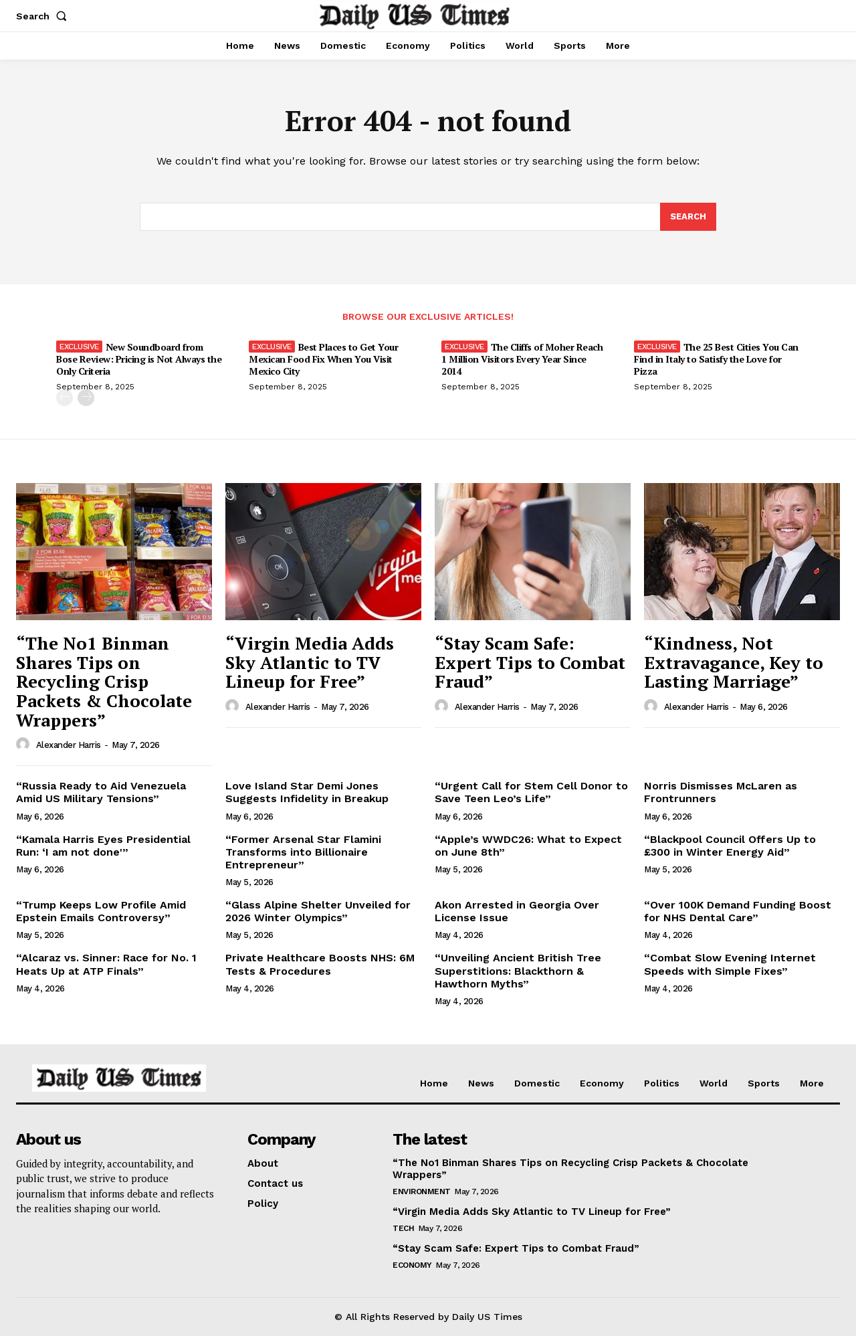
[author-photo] (24, 744)
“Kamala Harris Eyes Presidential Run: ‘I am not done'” (103, 845)
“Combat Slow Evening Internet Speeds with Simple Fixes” (730, 964)
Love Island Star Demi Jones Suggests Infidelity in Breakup (307, 792)
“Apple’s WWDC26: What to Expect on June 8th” (528, 845)
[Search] (688, 217)
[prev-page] (64, 397)
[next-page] (86, 397)
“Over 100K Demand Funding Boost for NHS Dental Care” (737, 911)
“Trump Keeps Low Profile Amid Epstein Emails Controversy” (101, 911)
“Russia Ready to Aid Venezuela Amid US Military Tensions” (101, 792)
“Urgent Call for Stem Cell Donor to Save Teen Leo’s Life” (531, 792)
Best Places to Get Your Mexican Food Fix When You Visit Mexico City (323, 359)
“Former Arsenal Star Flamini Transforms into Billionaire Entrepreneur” (303, 852)
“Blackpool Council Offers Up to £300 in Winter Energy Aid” (730, 845)
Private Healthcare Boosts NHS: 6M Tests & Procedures (320, 964)
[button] (44, 16)
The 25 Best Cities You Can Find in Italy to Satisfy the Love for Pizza (716, 359)
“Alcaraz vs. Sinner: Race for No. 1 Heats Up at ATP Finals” (106, 964)
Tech (403, 1228)
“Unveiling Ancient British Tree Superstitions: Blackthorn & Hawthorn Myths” (518, 970)
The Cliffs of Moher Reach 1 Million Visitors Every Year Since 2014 (522, 359)
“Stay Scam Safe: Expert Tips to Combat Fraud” (530, 662)
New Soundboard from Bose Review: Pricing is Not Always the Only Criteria (138, 359)
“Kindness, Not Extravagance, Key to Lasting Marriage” (733, 662)
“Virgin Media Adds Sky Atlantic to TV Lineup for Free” (309, 662)
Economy (412, 1265)
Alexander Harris (68, 745)
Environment (422, 1191)
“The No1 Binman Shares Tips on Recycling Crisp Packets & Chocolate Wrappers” (104, 681)
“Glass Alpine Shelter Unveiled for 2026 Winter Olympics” (318, 911)
